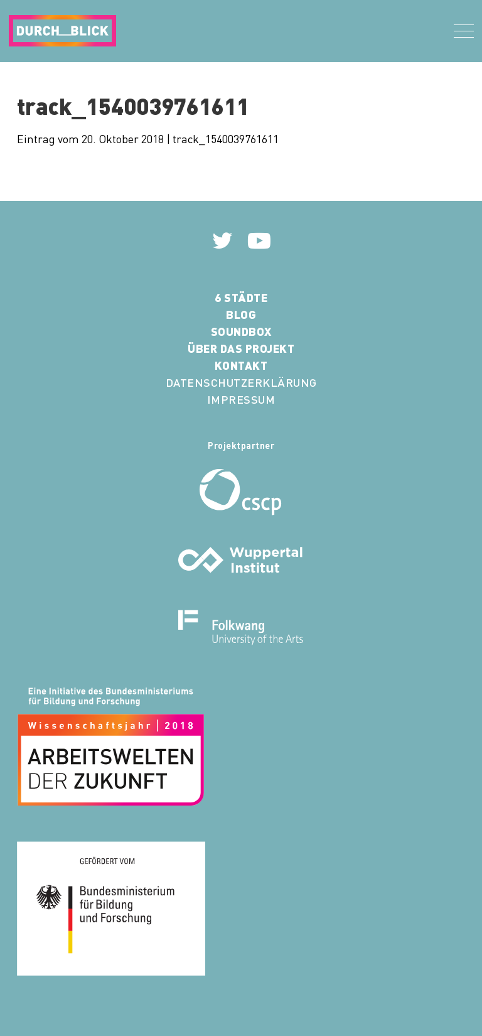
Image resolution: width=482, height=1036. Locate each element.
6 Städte (241, 297)
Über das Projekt (241, 348)
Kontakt (241, 365)
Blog (241, 314)
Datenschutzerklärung (241, 382)
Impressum (241, 399)
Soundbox (241, 331)
